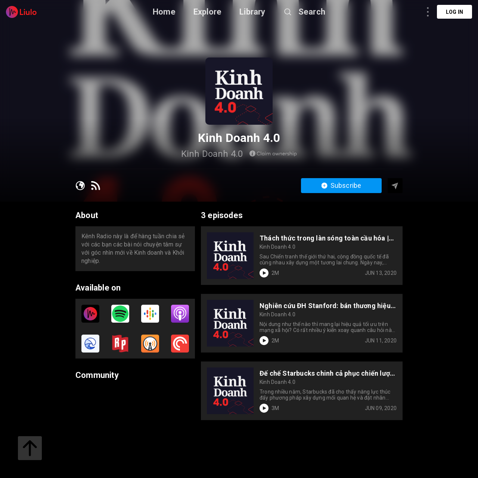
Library (252, 11)
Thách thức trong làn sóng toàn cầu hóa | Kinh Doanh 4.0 (324, 238)
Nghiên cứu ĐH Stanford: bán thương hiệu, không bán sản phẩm (326, 306)
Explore (207, 11)
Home (164, 11)
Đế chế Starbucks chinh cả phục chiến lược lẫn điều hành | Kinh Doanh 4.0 (327, 373)
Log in (454, 12)
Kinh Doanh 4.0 (277, 247)
